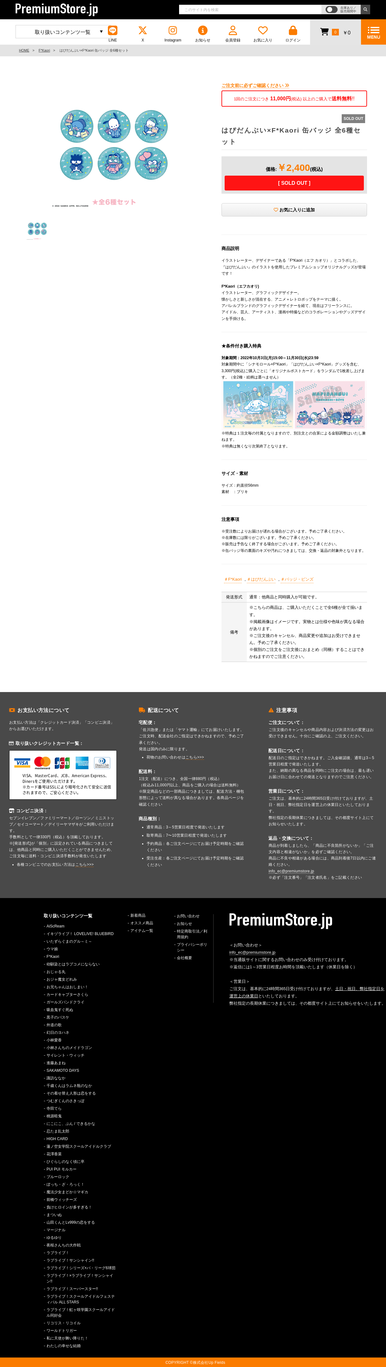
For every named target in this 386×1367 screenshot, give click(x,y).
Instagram (172, 34)
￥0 (335, 31)
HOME (24, 50)
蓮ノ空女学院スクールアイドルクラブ (79, 1146)
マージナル (56, 1230)
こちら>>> (84, 864)
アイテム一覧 (141, 930)
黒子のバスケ (58, 1017)
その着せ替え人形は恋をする (71, 1093)
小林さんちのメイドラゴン (69, 1048)
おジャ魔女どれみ (62, 979)
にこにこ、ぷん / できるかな (71, 1123)
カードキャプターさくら (67, 994)
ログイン (292, 34)
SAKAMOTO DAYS (63, 1070)
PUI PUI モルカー (62, 1169)
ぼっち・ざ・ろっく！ (65, 1184)
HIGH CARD (57, 1139)
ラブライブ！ (58, 1253)
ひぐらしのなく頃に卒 (65, 1161)
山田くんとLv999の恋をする (71, 1222)
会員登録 (232, 34)
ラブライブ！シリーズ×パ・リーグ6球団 (81, 1268)
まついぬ (54, 1215)
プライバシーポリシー (192, 947)
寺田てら (54, 1108)
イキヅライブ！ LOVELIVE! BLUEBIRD (80, 934)
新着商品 (138, 915)
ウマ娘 (52, 949)
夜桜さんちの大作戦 (64, 1245)
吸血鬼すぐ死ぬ (60, 1010)
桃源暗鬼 (54, 1116)
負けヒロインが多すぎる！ (69, 1207)
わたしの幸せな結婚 (64, 1346)
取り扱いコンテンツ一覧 (62, 32)
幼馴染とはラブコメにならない (73, 964)
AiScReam (56, 926)
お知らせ (202, 34)
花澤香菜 (54, 1154)
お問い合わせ (188, 916)
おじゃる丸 (56, 972)
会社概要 (184, 958)
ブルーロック (58, 1177)
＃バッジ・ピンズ (297, 579)
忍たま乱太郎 (58, 1131)
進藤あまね (56, 1063)
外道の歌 (54, 1025)
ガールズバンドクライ (65, 1002)
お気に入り (262, 34)
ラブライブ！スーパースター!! (72, 1289)
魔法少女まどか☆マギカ (67, 1192)
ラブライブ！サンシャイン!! (70, 1260)
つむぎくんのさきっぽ (65, 1101)
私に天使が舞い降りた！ (67, 1338)
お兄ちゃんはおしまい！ (67, 987)
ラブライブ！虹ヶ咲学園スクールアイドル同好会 (81, 1313)
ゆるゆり (54, 1237)
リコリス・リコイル (64, 1323)
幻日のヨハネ (58, 1032)
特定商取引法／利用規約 (192, 934)
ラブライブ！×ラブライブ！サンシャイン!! (80, 1278)
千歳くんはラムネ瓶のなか (69, 1085)
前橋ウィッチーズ (62, 1199)
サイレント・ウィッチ (65, 1055)
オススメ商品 (141, 923)
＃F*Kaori (233, 579)
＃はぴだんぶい (261, 579)
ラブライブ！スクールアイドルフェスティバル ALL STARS (81, 1299)
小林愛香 (54, 1040)
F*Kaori (44, 50)
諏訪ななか (56, 1078)
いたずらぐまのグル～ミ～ (69, 941)
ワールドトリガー (62, 1330)
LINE (112, 34)
